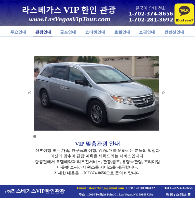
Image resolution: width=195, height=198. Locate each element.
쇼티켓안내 (95, 32)
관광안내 (43, 32)
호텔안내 (122, 32)
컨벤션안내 (174, 32)
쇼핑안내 (147, 32)
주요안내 (18, 32)
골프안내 (68, 32)
